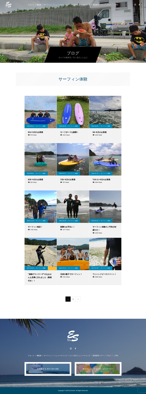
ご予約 (115, 5)
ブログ (108, 5)
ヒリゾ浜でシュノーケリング (79, 5)
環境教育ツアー (98, 5)
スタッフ (31, 5)
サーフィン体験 (41, 126)
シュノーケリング (60, 5)
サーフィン (48, 5)
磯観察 (38, 5)
